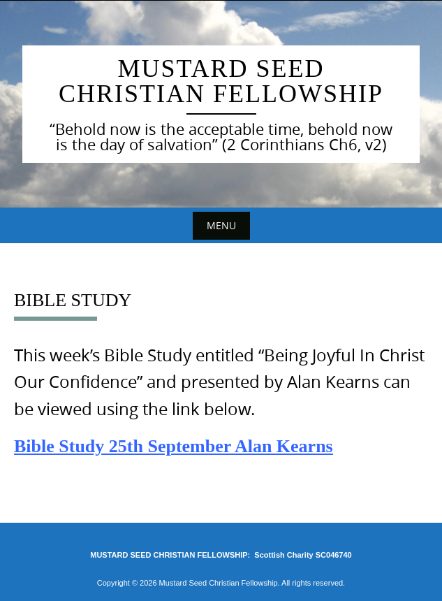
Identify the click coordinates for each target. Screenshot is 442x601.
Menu (221, 225)
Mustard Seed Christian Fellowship (221, 81)
